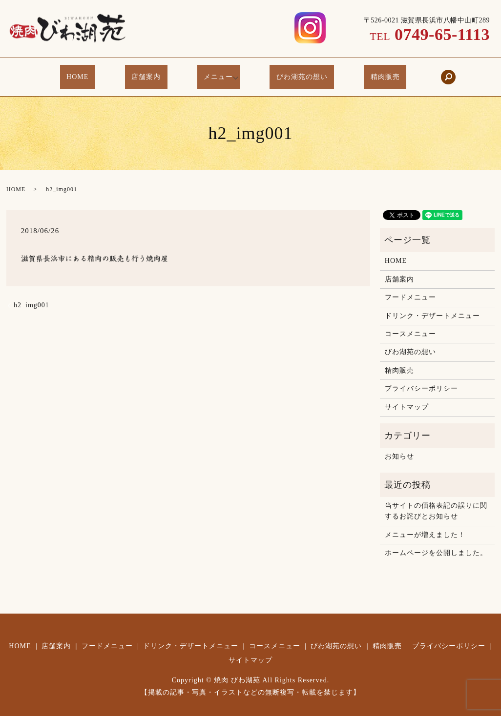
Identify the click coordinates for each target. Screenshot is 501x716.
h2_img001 (31, 295)
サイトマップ (407, 396)
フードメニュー (410, 287)
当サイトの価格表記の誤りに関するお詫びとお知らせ (436, 501)
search (421, 72)
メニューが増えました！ (425, 524)
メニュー (215, 73)
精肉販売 (364, 73)
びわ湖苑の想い (293, 73)
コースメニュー (410, 323)
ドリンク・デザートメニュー (432, 305)
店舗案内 (155, 73)
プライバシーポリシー (421, 378)
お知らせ (399, 446)
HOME (98, 73)
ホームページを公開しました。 (436, 543)
